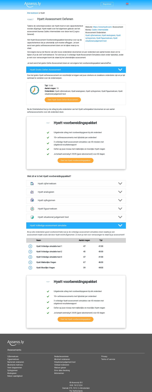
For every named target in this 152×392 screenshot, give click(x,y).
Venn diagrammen (14, 368)
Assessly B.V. (77, 382)
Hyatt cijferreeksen (93, 35)
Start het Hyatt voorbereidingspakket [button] (76, 160)
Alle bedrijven (32, 13)
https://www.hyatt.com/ (102, 27)
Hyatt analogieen (108, 35)
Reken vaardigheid (14, 376)
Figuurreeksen (13, 359)
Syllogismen (12, 370)
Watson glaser (60, 368)
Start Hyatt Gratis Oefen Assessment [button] (63, 100)
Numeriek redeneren (15, 362)
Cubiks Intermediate (100, 30)
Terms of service (108, 359)
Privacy (104, 356)
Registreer (107, 4)
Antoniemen (59, 373)
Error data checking (62, 370)
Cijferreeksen (12, 356)
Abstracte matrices (15, 365)
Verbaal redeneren (61, 365)
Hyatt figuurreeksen (104, 38)
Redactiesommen (61, 356)
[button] (76, 69)
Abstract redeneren (62, 359)
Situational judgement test (64, 362)
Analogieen (11, 373)
